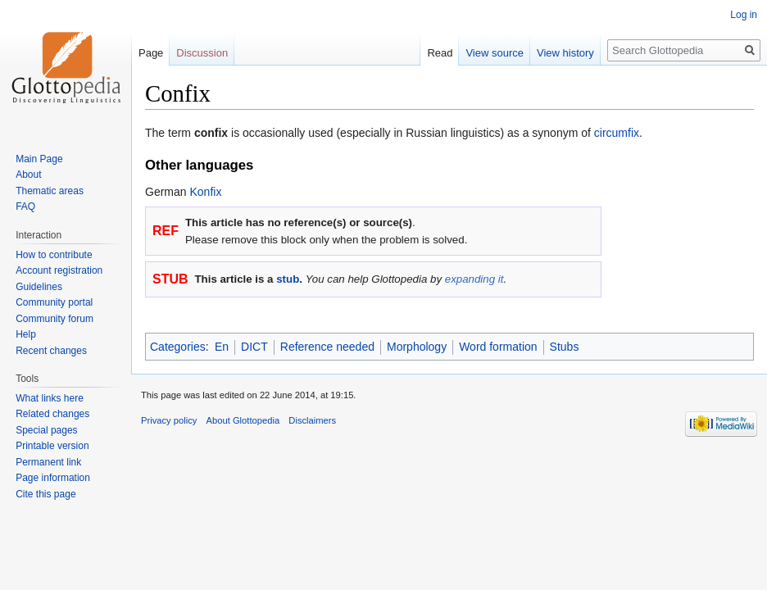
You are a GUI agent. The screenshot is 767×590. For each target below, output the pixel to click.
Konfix (205, 191)
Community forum (54, 318)
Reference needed (327, 346)
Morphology (417, 346)
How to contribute (54, 255)
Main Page (39, 159)
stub (287, 279)
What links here (50, 398)
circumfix (616, 132)
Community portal (54, 302)
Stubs (564, 346)
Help (26, 334)
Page (150, 53)
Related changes (52, 414)
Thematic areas (50, 191)
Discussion (202, 53)
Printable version (52, 446)
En (222, 346)
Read (439, 53)
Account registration (59, 270)
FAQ (25, 206)
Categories (178, 346)
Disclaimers (312, 420)
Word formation (498, 346)
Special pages (46, 430)
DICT (254, 346)
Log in (743, 14)
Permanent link (48, 462)
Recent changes (51, 350)
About (28, 174)
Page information (53, 477)
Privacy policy (169, 420)
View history (565, 53)
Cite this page (45, 494)
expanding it (474, 279)
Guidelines (39, 287)
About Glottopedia (243, 420)
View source (494, 53)
